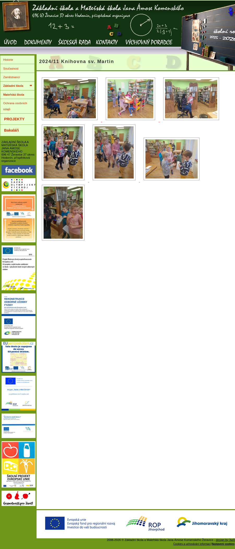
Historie (8, 59)
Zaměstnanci (11, 77)
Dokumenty (38, 45)
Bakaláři (11, 130)
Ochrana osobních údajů (15, 106)
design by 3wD (225, 539)
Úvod (10, 45)
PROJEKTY (14, 119)
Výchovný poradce (149, 45)
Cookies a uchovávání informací (192, 543)
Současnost (10, 68)
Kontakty (107, 45)
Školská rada (74, 45)
